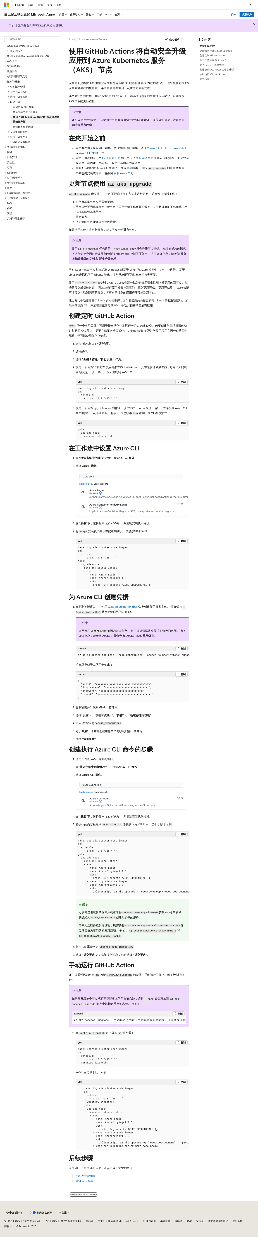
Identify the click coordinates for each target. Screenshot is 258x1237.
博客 (177, 1221)
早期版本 (165, 1221)
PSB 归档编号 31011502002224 (62, 1221)
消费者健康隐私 (216, 1221)
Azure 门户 (86, 153)
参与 (189, 1221)
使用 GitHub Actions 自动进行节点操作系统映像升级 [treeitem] (36, 119)
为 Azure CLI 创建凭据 (212, 65)
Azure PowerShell (176, 148)
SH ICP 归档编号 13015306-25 (21, 1221)
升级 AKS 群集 (85, 1181)
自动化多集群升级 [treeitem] (23, 126)
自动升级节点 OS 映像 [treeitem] (25, 112)
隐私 (88, 1221)
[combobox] (32, 39)
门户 (233, 14)
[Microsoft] (6, 5)
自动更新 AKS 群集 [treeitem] (23, 107)
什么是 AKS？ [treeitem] (14, 51)
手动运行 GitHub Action (213, 74)
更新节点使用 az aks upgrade (216, 50)
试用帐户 (247, 14)
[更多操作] (186, 39)
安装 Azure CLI (123, 173)
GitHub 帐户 (109, 158)
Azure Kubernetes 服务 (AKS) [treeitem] (23, 45)
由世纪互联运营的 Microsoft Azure (117, 1221)
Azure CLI (156, 148)
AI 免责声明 (149, 1221)
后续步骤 (205, 78)
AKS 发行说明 (84, 1176)
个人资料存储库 (140, 158)
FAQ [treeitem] (9, 203)
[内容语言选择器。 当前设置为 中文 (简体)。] (14, 1213)
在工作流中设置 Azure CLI (214, 60)
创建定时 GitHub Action (213, 55)
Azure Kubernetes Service (93, 39)
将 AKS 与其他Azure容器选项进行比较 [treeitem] (28, 56)
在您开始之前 (207, 46)
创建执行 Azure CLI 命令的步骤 (217, 69)
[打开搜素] (250, 5)
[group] (132, 655)
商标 (6, 1226)
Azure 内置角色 (112, 636)
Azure (72, 39)
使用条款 (237, 1221)
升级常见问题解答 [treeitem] (20, 142)
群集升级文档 (107, 258)
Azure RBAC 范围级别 (140, 636)
